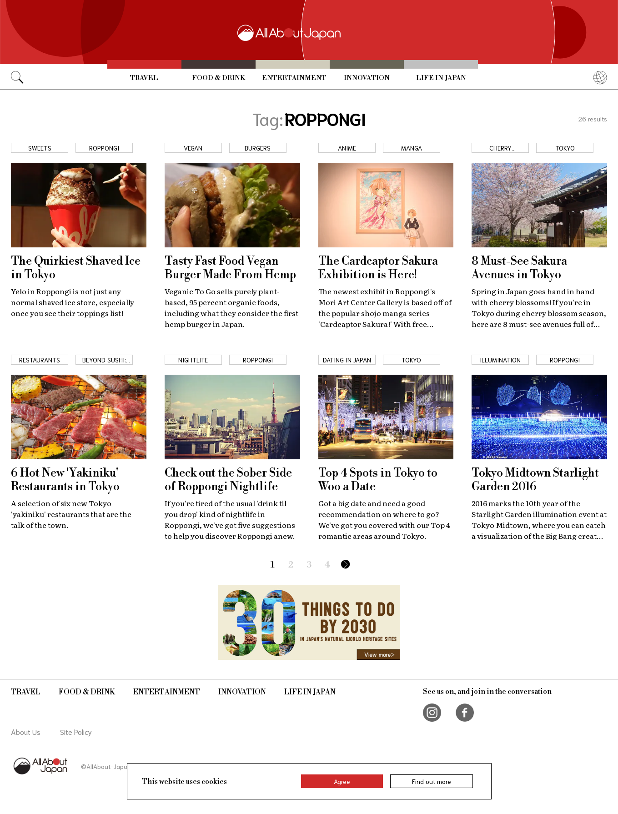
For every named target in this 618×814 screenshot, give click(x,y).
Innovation (367, 78)
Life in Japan (441, 78)
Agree (342, 781)
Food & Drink (218, 78)
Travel (144, 78)
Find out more (431, 781)
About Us (25, 731)
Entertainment (294, 78)
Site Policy (76, 731)
